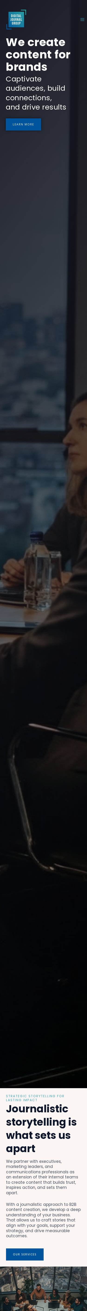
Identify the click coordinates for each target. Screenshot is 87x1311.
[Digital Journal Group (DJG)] (16, 19)
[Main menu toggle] (82, 19)
